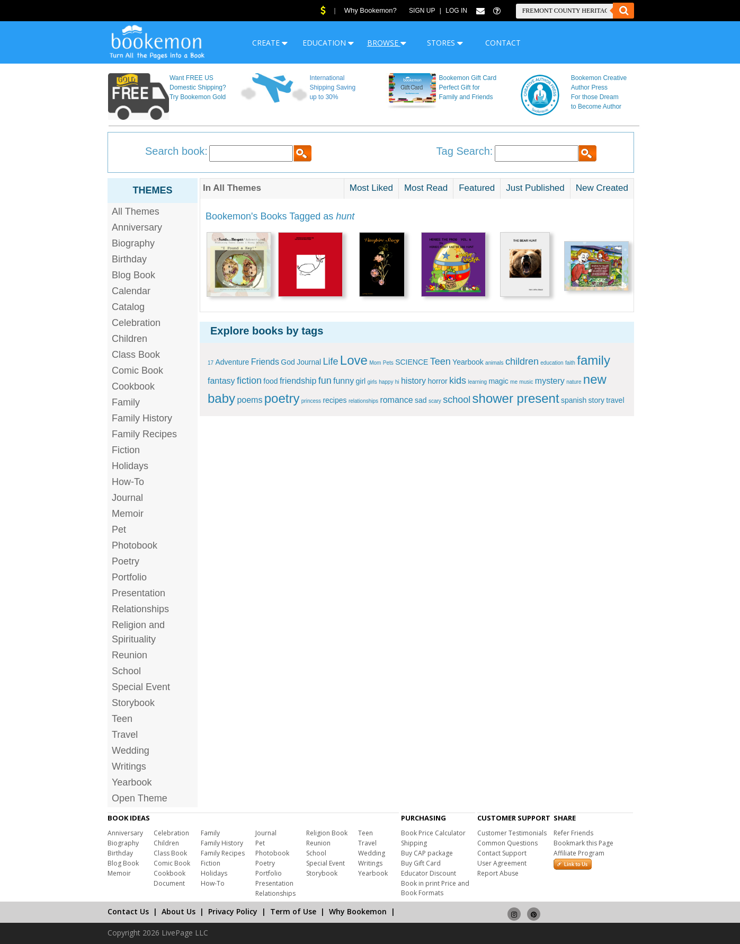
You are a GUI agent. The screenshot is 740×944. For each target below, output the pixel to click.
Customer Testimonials (512, 832)
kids (457, 380)
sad (421, 400)
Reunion (129, 655)
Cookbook (133, 386)
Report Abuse (498, 873)
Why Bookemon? (370, 10)
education (551, 363)
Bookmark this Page (583, 843)
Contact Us (128, 911)
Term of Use (293, 911)
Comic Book (137, 370)
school (456, 399)
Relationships (140, 609)
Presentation (138, 593)
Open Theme (139, 798)
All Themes (135, 211)
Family (126, 402)
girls (372, 382)
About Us (178, 911)
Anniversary (137, 227)
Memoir (128, 513)
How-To (128, 482)
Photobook (134, 545)
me (514, 382)
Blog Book (133, 275)
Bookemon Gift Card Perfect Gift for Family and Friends (468, 87)
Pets (388, 363)
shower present (515, 398)
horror (437, 381)
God (288, 362)
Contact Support (502, 853)
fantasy (221, 380)
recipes (334, 400)
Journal (127, 497)
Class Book (136, 354)
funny (343, 380)
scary (435, 401)
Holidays (130, 466)
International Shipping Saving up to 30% (332, 87)
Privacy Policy (232, 911)
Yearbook (131, 782)
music (526, 382)
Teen (122, 718)
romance (396, 399)
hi (397, 382)
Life (330, 361)
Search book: (176, 151)
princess (311, 401)
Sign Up (422, 10)
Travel (125, 734)
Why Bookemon (358, 911)
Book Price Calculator (433, 832)
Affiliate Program (579, 853)
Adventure (232, 362)
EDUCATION (328, 43)
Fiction (126, 450)
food (270, 381)
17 (210, 363)
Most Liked (371, 188)
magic (498, 381)
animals (494, 363)
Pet (119, 529)
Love (354, 360)
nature (573, 382)
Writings (129, 766)
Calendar (131, 291)
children (522, 361)
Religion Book (326, 832)
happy (386, 382)
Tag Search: (464, 151)
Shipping (414, 843)
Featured (477, 188)
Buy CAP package (427, 853)
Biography (133, 243)
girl (360, 381)
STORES (445, 43)
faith (570, 363)
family (593, 360)
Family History (142, 418)
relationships (363, 401)
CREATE (270, 43)
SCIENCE (411, 362)
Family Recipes (144, 434)
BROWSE (386, 43)
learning (477, 382)
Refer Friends (573, 832)
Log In (456, 10)
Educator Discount (428, 873)
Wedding (130, 750)
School (126, 671)
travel (615, 400)
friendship (298, 380)
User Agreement (502, 863)
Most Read (426, 188)
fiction (249, 380)
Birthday (129, 259)
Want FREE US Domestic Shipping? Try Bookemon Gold (198, 87)
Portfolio (129, 577)
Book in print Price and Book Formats (435, 888)
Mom (375, 363)
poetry (282, 398)
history (413, 380)
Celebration (136, 322)
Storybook (133, 703)
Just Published (535, 188)
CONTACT (503, 43)
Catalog (128, 307)
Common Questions (507, 843)
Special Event (141, 687)
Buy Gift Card (421, 863)
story (596, 400)
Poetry (125, 561)
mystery (550, 380)
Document (169, 883)
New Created (602, 188)
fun (325, 380)
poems (249, 399)
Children (129, 338)
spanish (573, 400)
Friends (265, 361)
